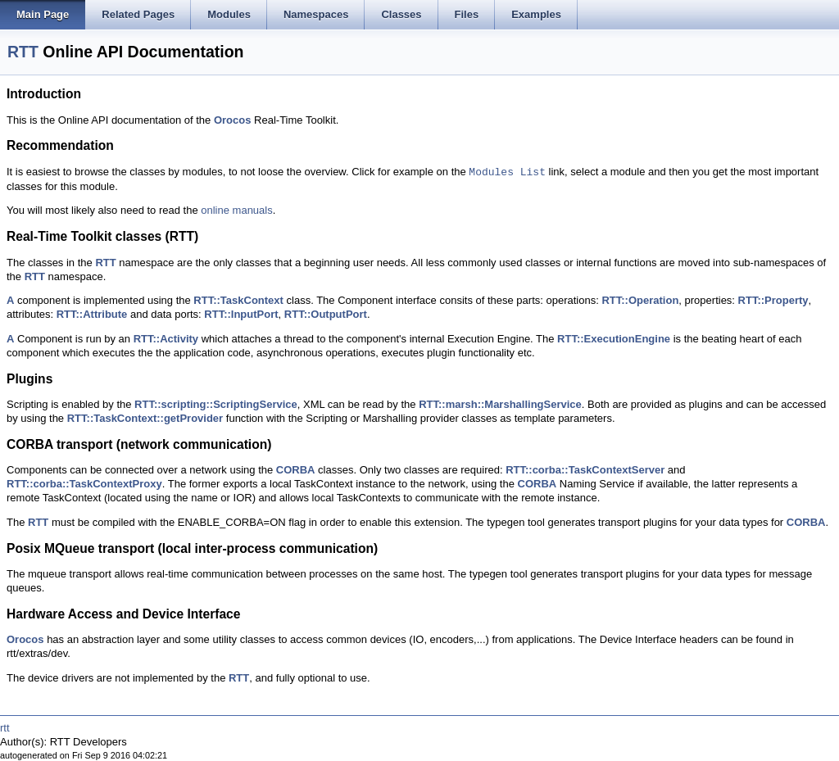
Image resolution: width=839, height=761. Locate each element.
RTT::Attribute (92, 314)
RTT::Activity (166, 339)
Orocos (233, 120)
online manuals (236, 210)
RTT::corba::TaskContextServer (585, 470)
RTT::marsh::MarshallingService (500, 404)
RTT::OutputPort (325, 314)
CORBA (295, 470)
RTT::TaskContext (238, 300)
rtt (5, 728)
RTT (23, 52)
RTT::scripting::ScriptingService (215, 404)
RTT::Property (773, 300)
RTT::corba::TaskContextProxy (84, 484)
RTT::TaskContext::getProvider (145, 418)
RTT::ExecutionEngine (613, 339)
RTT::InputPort (241, 314)
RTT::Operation (639, 300)
